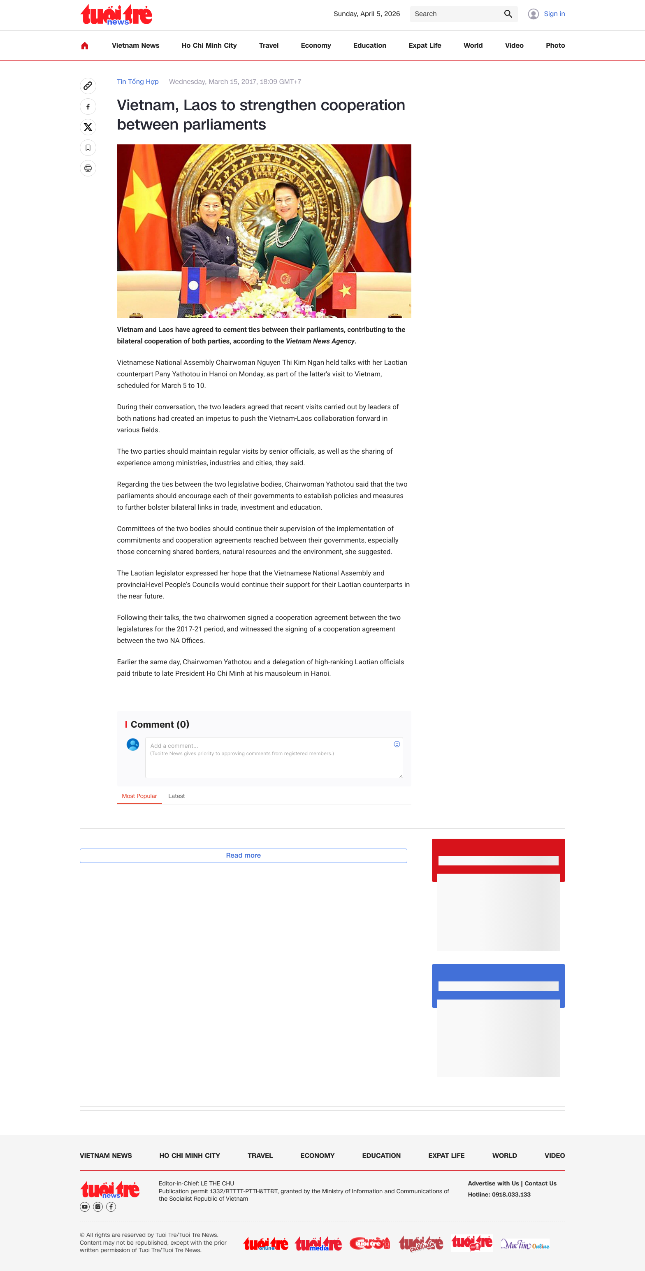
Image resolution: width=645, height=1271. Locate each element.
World (473, 46)
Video (514, 46)
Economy (316, 46)
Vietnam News (135, 46)
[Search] (464, 14)
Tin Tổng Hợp (138, 82)
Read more (243, 855)
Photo (555, 46)
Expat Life (425, 46)
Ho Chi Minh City (209, 46)
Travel (268, 46)
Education (369, 46)
